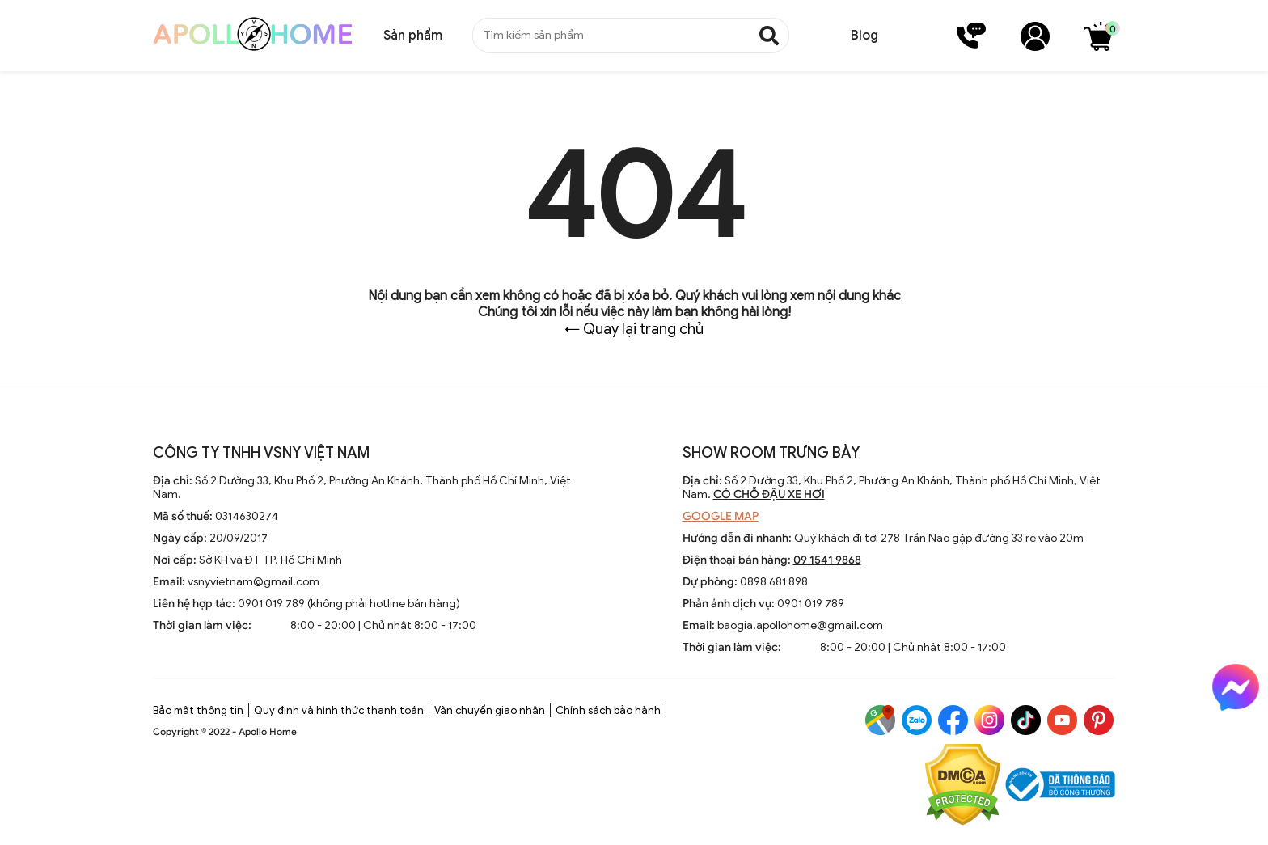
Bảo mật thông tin (198, 710)
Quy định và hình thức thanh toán (339, 710)
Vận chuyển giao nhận (489, 710)
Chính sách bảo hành (608, 710)
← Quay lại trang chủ (634, 329)
